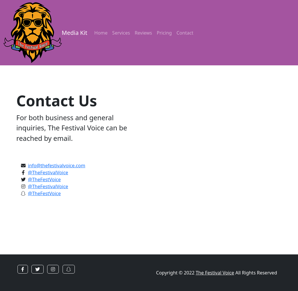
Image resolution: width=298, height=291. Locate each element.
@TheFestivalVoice (48, 172)
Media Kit (74, 33)
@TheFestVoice (44, 179)
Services (121, 33)
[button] (22, 269)
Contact (184, 33)
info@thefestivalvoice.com (56, 165)
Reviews (143, 33)
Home (101, 33)
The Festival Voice (215, 273)
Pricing (164, 33)
